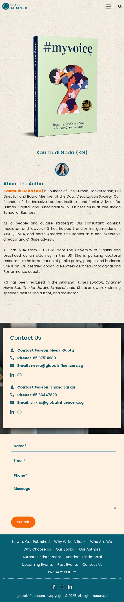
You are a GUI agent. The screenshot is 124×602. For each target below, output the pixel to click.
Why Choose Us (37, 549)
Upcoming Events (37, 564)
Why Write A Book (70, 541)
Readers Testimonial (84, 556)
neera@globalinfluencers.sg (56, 365)
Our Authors (89, 549)
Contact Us (92, 564)
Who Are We (101, 541)
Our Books (65, 549)
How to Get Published (31, 541)
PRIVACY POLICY (62, 572)
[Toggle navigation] (108, 6)
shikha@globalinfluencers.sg (56, 402)
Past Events (67, 564)
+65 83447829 (44, 394)
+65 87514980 (43, 358)
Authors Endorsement (41, 556)
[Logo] (15, 6)
